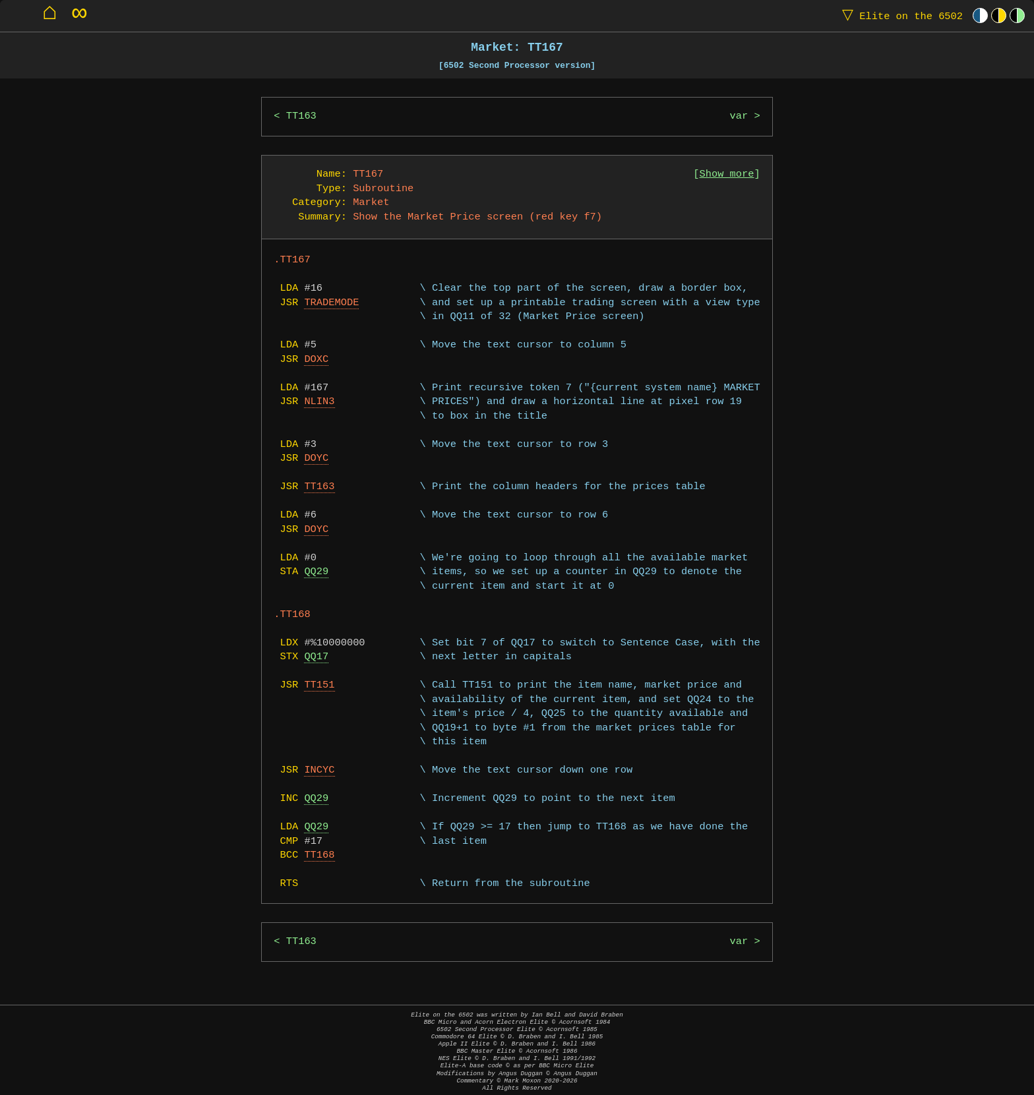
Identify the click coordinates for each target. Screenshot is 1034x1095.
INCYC (319, 770)
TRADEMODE (331, 303)
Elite (899, 15)
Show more (727, 174)
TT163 (301, 116)
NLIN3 (319, 402)
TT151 (319, 685)
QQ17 (316, 657)
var (739, 116)
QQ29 (316, 572)
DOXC (316, 360)
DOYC (316, 458)
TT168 (319, 855)
